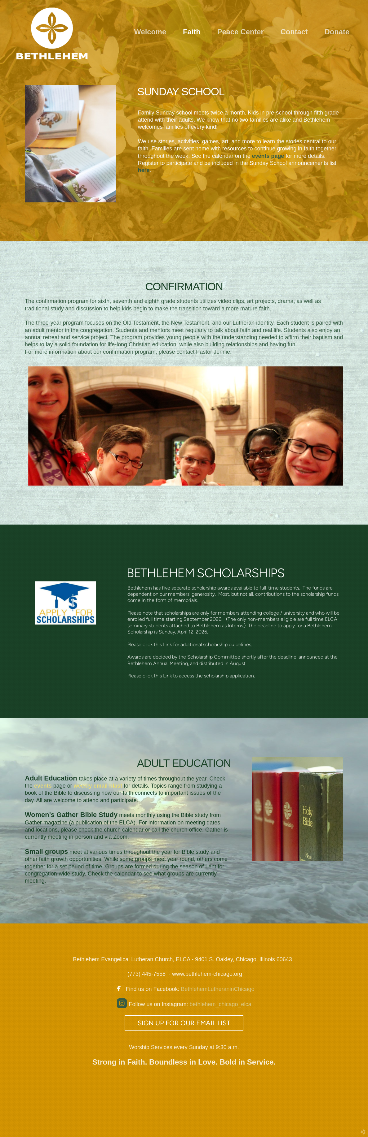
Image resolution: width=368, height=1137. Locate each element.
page (268, 156)
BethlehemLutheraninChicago (216, 989)
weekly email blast (99, 786)
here (144, 170)
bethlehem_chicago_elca (220, 1004)
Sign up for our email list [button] (184, 1023)
